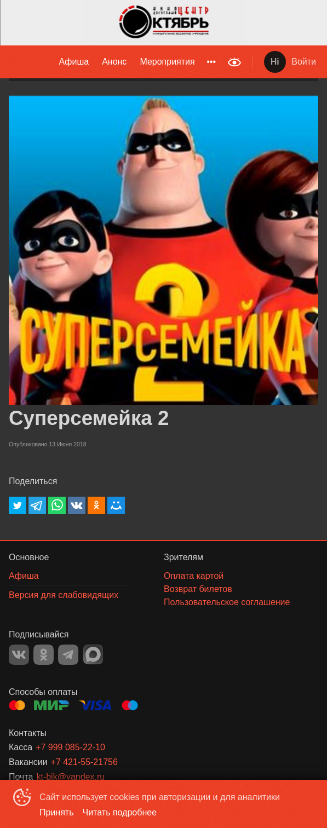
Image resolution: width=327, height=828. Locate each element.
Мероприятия (167, 61)
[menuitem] (73, 62)
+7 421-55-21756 (84, 762)
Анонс (114, 61)
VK (19, 655)
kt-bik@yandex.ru (70, 776)
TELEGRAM (68, 655)
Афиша (74, 61)
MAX (93, 654)
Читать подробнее (120, 812)
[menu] (111, 62)
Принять (56, 812)
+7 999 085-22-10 (70, 747)
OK (43, 655)
